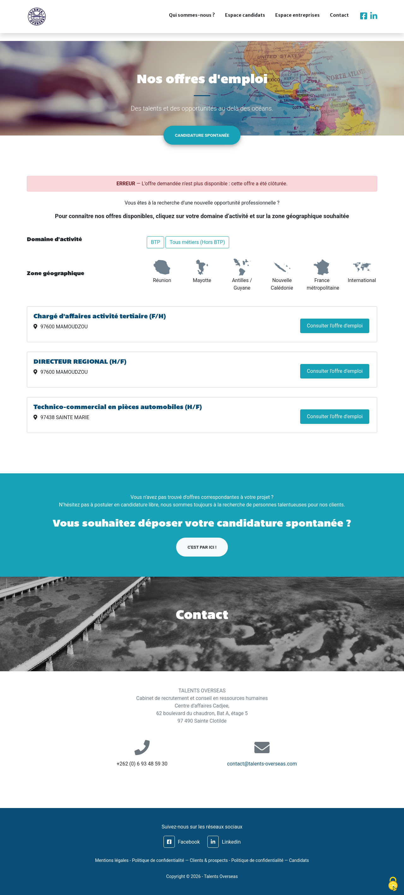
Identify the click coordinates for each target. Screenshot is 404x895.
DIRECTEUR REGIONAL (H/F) (79, 362)
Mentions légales (111, 860)
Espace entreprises (297, 19)
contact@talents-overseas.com (262, 764)
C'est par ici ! (201, 547)
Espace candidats (245, 19)
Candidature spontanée (202, 135)
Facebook (181, 842)
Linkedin (224, 842)
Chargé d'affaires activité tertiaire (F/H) (99, 317)
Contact (339, 19)
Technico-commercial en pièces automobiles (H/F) (117, 407)
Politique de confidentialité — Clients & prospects (180, 860)
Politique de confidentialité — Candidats (270, 860)
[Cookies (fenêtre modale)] (393, 884)
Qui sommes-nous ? (192, 19)
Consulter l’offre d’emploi (335, 326)
